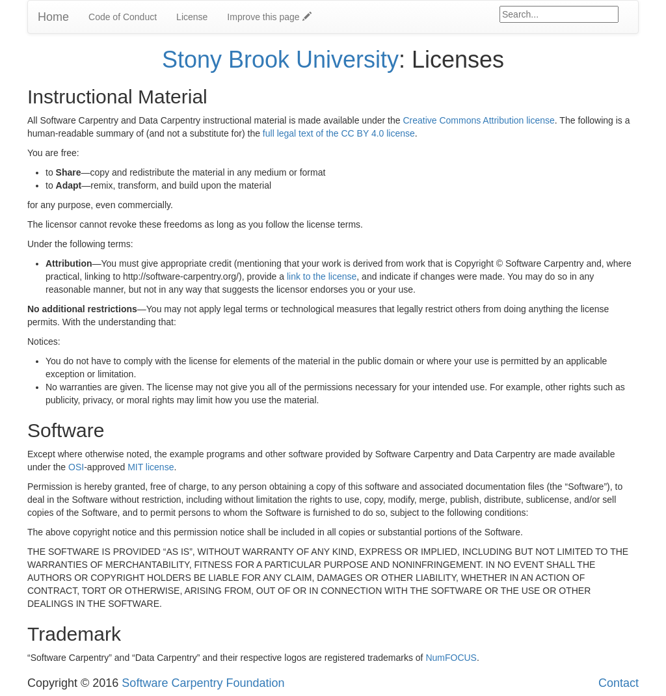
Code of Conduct (122, 17)
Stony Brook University (280, 59)
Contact (618, 682)
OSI (76, 467)
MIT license (150, 467)
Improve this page (269, 17)
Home (53, 16)
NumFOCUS (451, 657)
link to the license (321, 276)
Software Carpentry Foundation (203, 682)
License (191, 17)
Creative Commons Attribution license (478, 120)
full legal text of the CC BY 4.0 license (339, 133)
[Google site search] (559, 14)
